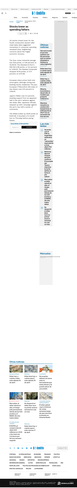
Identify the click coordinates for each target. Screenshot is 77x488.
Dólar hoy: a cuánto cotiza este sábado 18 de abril (45, 82)
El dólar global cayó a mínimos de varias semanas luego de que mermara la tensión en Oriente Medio (45, 411)
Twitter (10, 448)
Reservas (46, 9)
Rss (62, 463)
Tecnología (53, 463)
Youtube (26, 448)
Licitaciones (38, 468)
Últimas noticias (25, 454)
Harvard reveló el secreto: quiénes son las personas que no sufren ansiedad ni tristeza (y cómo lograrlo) (46, 57)
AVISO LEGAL (56, 466)
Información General (17, 463)
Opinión (65, 17)
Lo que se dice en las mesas (57, 9)
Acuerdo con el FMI (36, 9)
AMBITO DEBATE (51, 474)
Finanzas (35, 17)
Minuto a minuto (15, 401)
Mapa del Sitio (14, 466)
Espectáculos (41, 463)
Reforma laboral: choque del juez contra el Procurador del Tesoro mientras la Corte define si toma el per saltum (48, 164)
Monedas (42, 256)
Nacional (12, 460)
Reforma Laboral (24, 9)
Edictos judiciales (16, 468)
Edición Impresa (43, 460)
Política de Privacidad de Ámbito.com (36, 466)
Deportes (31, 460)
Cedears (58, 256)
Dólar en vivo (14, 9)
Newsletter (62, 448)
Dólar (15, 17)
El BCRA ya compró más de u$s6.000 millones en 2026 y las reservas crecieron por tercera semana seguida (15, 433)
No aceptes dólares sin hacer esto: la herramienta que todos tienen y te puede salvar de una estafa (45, 382)
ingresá (73, 13)
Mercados (27, 457)
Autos (30, 463)
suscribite (68, 13)
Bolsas (47, 256)
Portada (12, 454)
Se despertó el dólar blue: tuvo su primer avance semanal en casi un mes (47, 215)
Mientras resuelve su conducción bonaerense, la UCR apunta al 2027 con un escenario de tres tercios (45, 110)
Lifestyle (56, 457)
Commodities (52, 256)
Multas (28, 468)
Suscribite (29, 127)
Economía (25, 17)
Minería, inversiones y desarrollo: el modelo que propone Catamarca (45, 94)
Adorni (69, 9)
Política (45, 17)
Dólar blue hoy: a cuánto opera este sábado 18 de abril (46, 71)
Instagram (18, 448)
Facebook (14, 448)
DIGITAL (18, 474)
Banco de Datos (15, 457)
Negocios (55, 17)
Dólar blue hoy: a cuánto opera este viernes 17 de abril (30, 429)
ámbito (11, 21)
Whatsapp (31, 448)
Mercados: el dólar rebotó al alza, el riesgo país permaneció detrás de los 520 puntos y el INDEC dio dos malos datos (48, 191)
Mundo (21, 460)
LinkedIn (22, 448)
